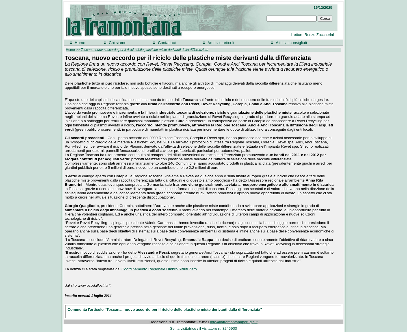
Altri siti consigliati (291, 42)
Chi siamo (117, 42)
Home (80, 42)
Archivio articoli (220, 42)
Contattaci (167, 42)
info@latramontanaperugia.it (234, 322)
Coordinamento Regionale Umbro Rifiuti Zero (159, 269)
